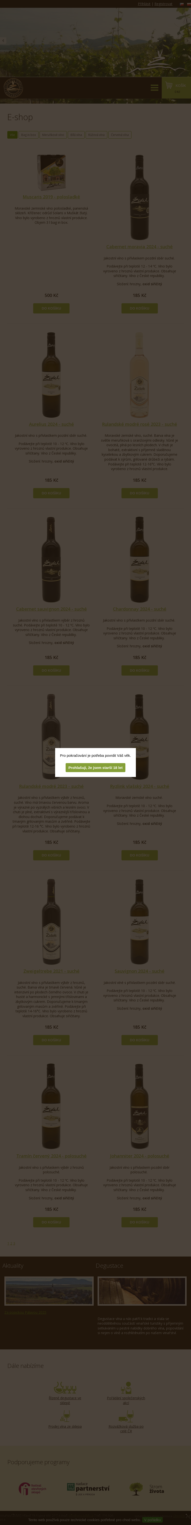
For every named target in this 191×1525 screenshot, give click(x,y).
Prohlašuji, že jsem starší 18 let (96, 768)
